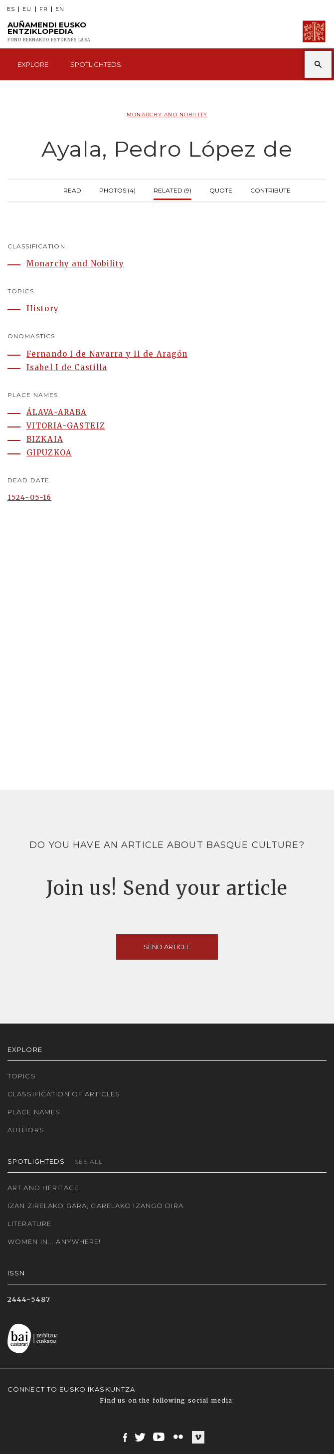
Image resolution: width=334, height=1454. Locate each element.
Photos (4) (117, 189)
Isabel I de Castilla (66, 367)
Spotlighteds (95, 64)
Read (72, 189)
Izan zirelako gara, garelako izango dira (95, 1206)
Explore (32, 64)
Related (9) (172, 189)
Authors (25, 1130)
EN (59, 9)
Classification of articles (63, 1094)
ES (11, 9)
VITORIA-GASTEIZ (65, 425)
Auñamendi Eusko (49, 31)
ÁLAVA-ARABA (56, 412)
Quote (220, 189)
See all (89, 1161)
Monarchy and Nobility (167, 114)
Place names (33, 1112)
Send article (167, 947)
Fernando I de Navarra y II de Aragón (106, 354)
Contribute (270, 189)
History (42, 308)
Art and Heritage (43, 1188)
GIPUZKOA (49, 452)
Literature (29, 1224)
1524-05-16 (29, 497)
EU (26, 9)
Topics (21, 1076)
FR (43, 9)
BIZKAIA (44, 439)
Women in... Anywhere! (54, 1242)
